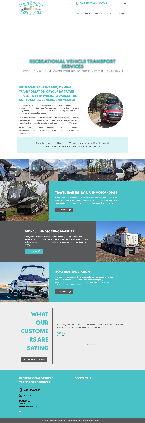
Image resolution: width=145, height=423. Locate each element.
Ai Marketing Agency (86, 421)
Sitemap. (96, 421)
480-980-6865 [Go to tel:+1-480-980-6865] (32, 390)
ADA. (101, 421)
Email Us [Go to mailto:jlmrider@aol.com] (29, 395)
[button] (91, 3)
